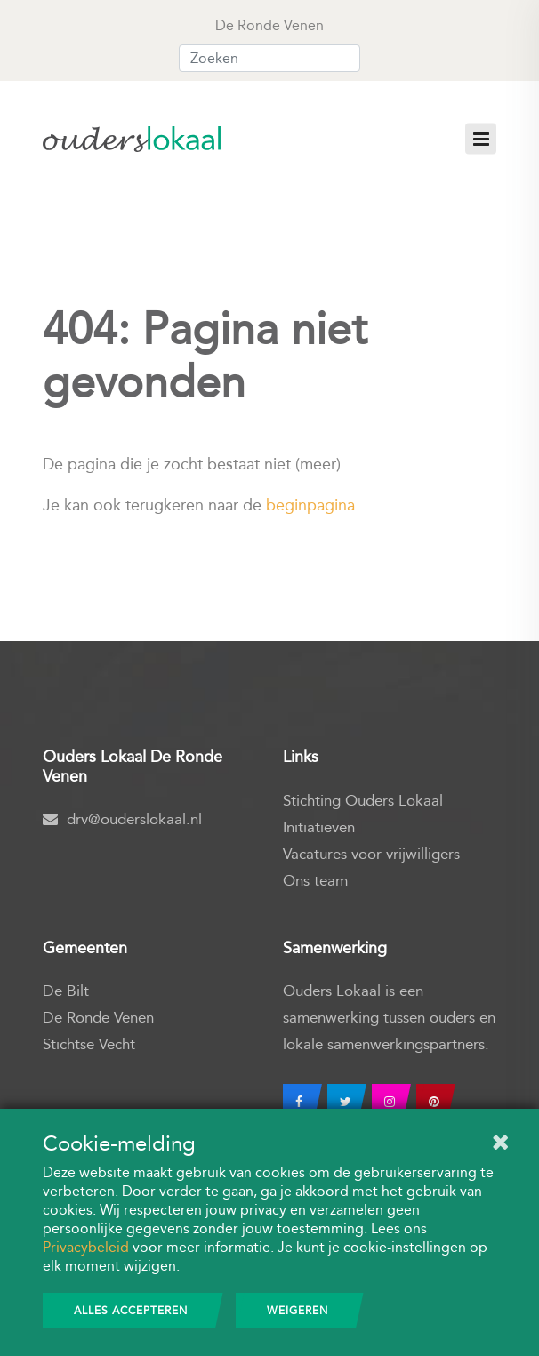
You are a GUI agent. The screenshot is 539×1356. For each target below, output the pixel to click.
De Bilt (66, 991)
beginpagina (310, 505)
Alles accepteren (131, 1310)
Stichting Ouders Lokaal (363, 800)
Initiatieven (319, 827)
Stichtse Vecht (89, 1044)
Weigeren (297, 1310)
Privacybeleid (86, 1247)
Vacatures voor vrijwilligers (371, 854)
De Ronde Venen (98, 1017)
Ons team (315, 880)
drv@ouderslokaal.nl (122, 819)
